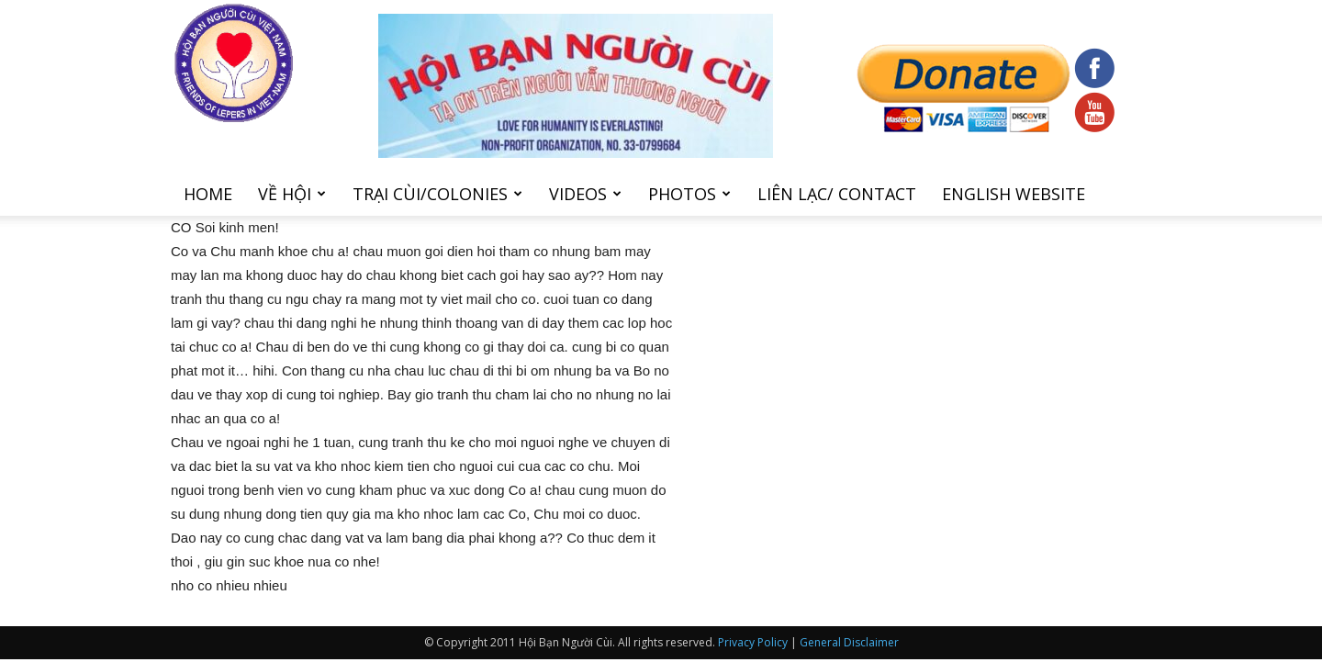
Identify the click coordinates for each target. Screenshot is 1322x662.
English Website (1013, 194)
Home (208, 194)
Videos (585, 194)
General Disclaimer (849, 642)
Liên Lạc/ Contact (836, 194)
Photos (689, 194)
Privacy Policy (753, 642)
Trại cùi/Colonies (437, 194)
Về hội (292, 194)
